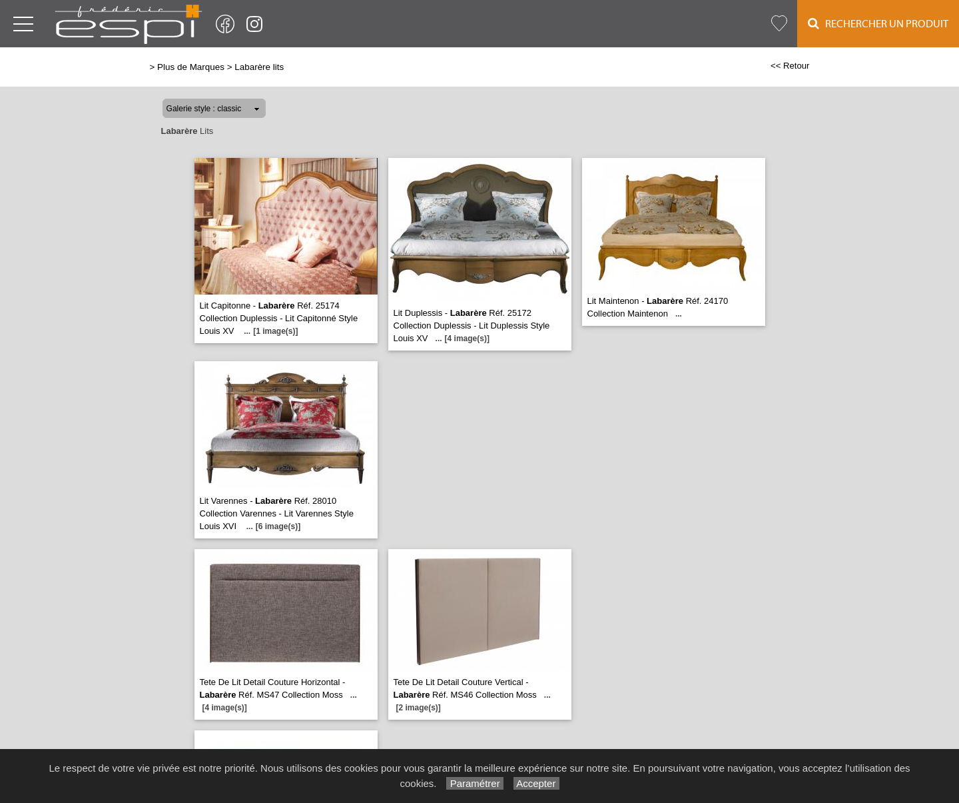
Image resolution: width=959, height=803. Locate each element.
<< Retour (790, 66)
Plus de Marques (190, 67)
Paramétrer (474, 783)
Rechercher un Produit (878, 23)
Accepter (536, 783)
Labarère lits (259, 67)
